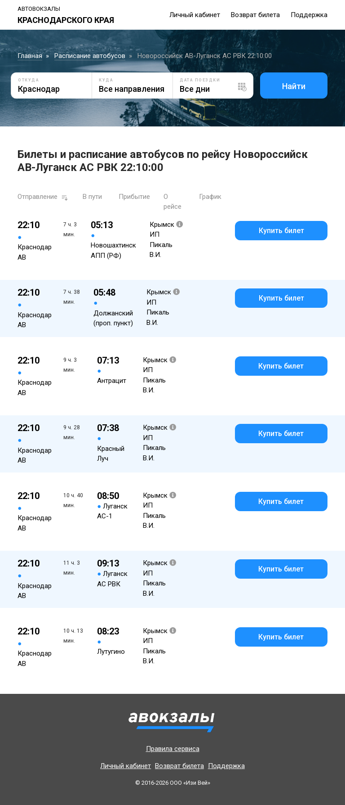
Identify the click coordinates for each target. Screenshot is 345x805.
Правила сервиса (172, 749)
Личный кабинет (194, 15)
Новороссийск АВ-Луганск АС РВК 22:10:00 (204, 56)
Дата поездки (200, 80)
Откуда (28, 80)
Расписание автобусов (89, 56)
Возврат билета (255, 15)
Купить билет (281, 230)
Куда (106, 80)
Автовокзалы (39, 8)
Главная (30, 56)
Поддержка (309, 15)
